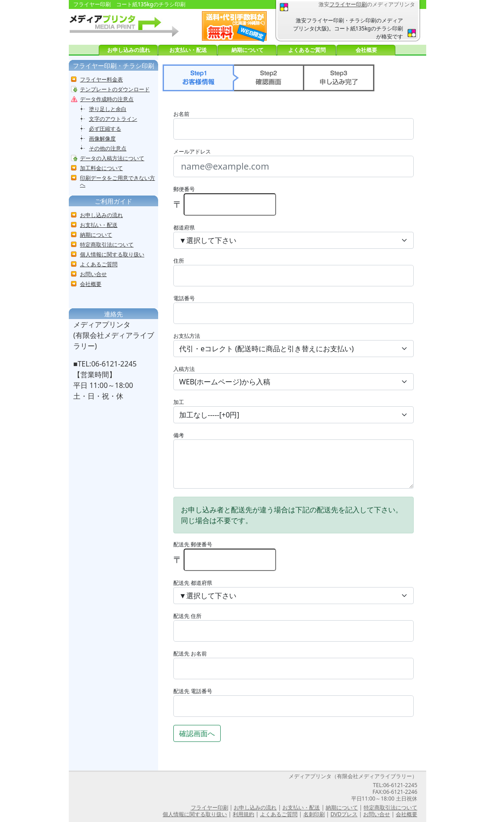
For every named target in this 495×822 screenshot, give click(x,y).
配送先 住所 (187, 616)
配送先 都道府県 (192, 583)
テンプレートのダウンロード (115, 89)
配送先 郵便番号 (192, 544)
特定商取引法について (107, 244)
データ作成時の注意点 (107, 99)
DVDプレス (344, 814)
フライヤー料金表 (101, 79)
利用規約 (243, 814)
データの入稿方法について (112, 158)
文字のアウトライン (113, 119)
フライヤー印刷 (348, 4)
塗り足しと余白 (107, 109)
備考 (178, 435)
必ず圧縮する (105, 128)
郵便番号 (184, 189)
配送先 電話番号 (192, 691)
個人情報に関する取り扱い (112, 254)
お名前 (181, 114)
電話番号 (184, 298)
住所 (178, 260)
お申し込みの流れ (128, 50)
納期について (247, 50)
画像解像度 (102, 138)
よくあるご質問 (307, 50)
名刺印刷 (314, 814)
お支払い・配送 (188, 50)
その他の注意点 (107, 148)
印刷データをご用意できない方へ (117, 181)
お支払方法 (186, 336)
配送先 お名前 (190, 653)
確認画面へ (197, 733)
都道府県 (184, 227)
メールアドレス (192, 151)
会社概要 (366, 50)
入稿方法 (184, 369)
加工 (178, 402)
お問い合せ (93, 274)
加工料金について (101, 168)
